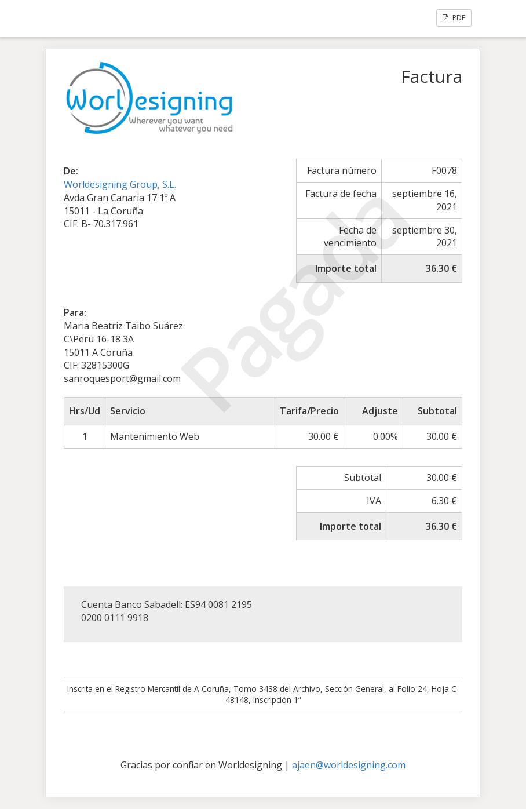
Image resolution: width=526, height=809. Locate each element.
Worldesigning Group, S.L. (120, 184)
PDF (454, 18)
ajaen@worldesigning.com (349, 765)
